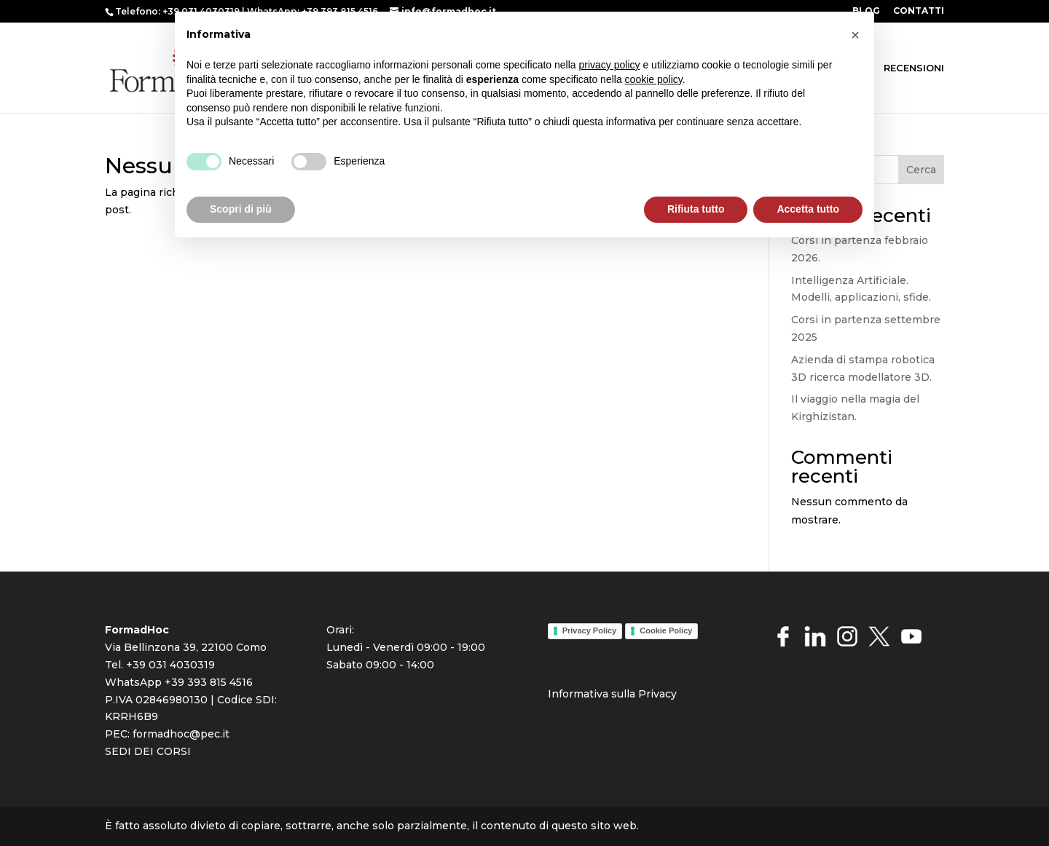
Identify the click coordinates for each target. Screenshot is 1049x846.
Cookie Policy (666, 630)
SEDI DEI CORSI (148, 751)
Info (558, 693)
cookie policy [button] (654, 79)
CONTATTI (918, 11)
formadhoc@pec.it (181, 733)
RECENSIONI (914, 68)
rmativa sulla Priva (617, 693)
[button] (855, 35)
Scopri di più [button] (241, 209)
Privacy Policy (589, 630)
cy (671, 693)
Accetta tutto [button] (808, 209)
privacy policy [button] (609, 65)
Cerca (921, 169)
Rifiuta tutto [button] (696, 209)
